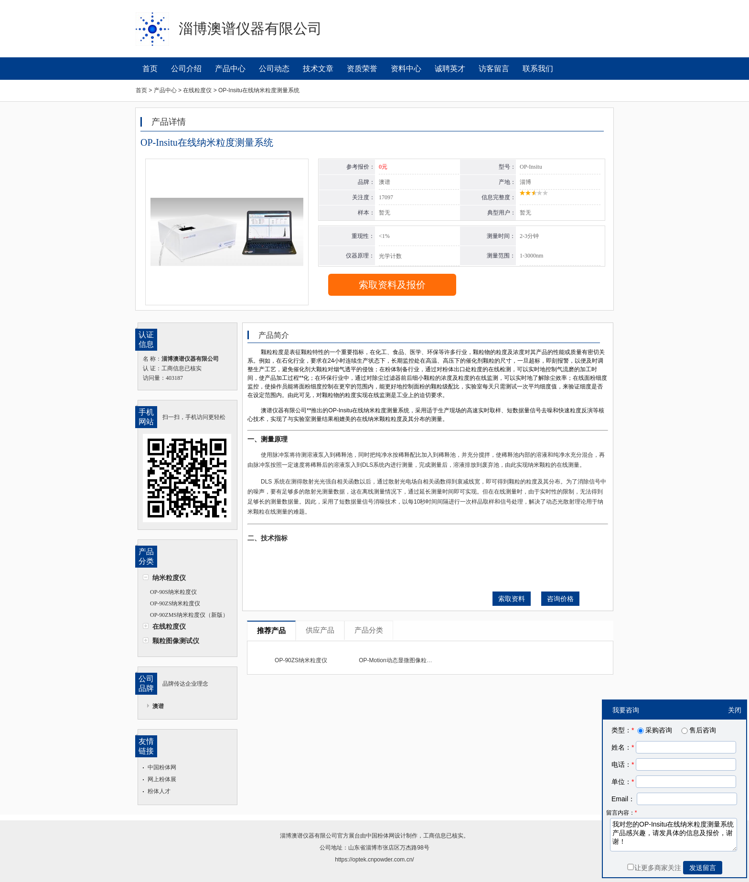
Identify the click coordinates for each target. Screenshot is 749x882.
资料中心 (406, 69)
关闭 (734, 710)
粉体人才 (159, 791)
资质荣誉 (362, 69)
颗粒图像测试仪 (175, 641)
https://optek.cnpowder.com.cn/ (374, 859)
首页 (150, 69)
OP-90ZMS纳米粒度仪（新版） (189, 615)
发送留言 (702, 867)
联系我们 (538, 69)
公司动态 (274, 69)
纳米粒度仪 (169, 577)
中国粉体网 (162, 767)
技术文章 (318, 69)
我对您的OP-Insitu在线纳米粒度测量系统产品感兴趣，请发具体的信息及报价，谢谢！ (673, 834)
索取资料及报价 (392, 285)
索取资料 (511, 598)
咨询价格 (560, 598)
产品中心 (230, 69)
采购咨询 (654, 730)
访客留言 (494, 69)
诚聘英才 (450, 69)
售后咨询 (698, 730)
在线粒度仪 (169, 626)
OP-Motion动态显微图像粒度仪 (398, 660)
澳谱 (158, 706)
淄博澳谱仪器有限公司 (308, 835)
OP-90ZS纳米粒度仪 (175, 603)
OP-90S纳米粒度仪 (173, 592)
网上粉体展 (162, 779)
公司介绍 (186, 69)
